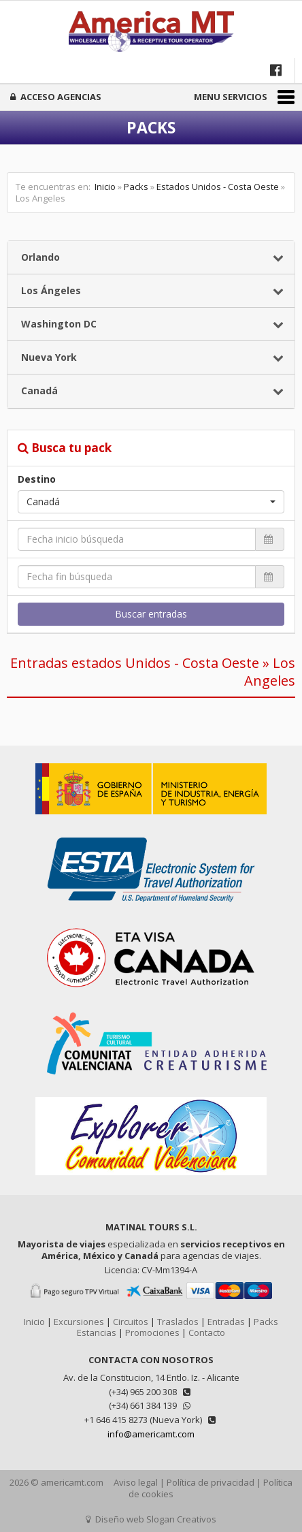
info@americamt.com (151, 1434)
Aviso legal (136, 1482)
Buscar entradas (151, 613)
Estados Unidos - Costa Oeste (217, 186)
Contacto (206, 1332)
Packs (136, 186)
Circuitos (130, 1321)
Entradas (226, 1321)
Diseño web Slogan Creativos (151, 1519)
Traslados (178, 1321)
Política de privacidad (210, 1482)
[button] (151, 501)
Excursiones (79, 1321)
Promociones (152, 1332)
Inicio (105, 186)
